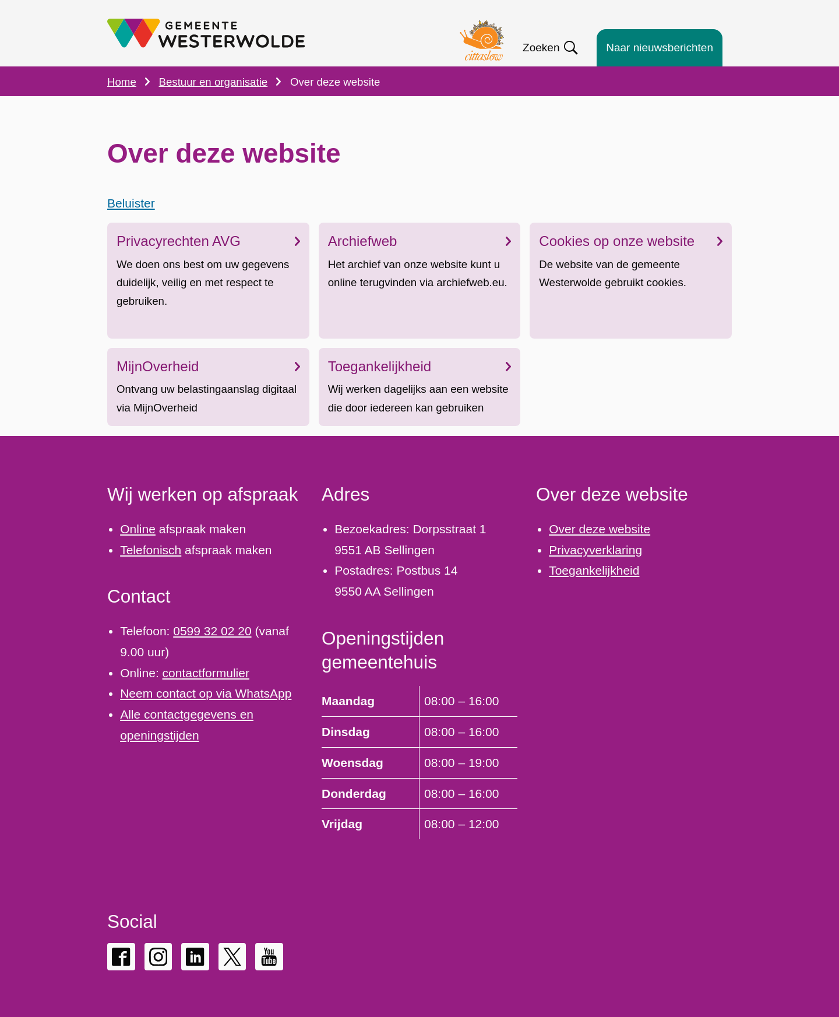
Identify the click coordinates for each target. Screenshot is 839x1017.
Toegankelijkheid (420, 366)
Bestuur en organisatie (213, 82)
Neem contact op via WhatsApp (205, 693)
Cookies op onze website (630, 241)
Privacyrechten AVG (208, 241)
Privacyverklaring (595, 550)
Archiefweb (420, 241)
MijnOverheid (208, 366)
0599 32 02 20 (212, 631)
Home (121, 82)
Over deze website (599, 529)
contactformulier (206, 673)
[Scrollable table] (419, 762)
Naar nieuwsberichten (659, 47)
